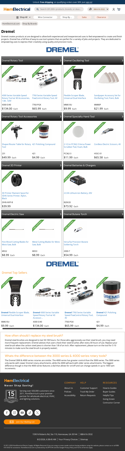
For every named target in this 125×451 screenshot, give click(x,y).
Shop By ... (67, 17)
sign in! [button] (89, 2)
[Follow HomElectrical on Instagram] (14, 413)
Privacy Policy (69, 447)
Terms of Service (83, 447)
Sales (84, 17)
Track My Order (87, 391)
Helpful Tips (108, 395)
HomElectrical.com (11, 23)
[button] (98, 9)
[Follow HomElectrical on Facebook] (7, 413)
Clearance (101, 17)
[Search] (38, 9)
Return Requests (88, 395)
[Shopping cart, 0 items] (119, 9)
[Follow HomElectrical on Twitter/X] (37, 413)
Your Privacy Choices (68, 439)
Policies (67, 391)
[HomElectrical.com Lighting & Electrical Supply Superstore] (17, 381)
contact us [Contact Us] (107, 445)
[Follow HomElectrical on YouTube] (22, 413)
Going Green (109, 399)
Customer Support (88, 388)
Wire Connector (45, 17)
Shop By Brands (29, 23)
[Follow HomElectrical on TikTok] (30, 413)
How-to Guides (110, 388)
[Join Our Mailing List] (22, 421)
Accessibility (69, 395)
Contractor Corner (111, 402)
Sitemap (84, 439)
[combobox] (59, 9)
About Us (68, 388)
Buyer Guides (109, 391)
